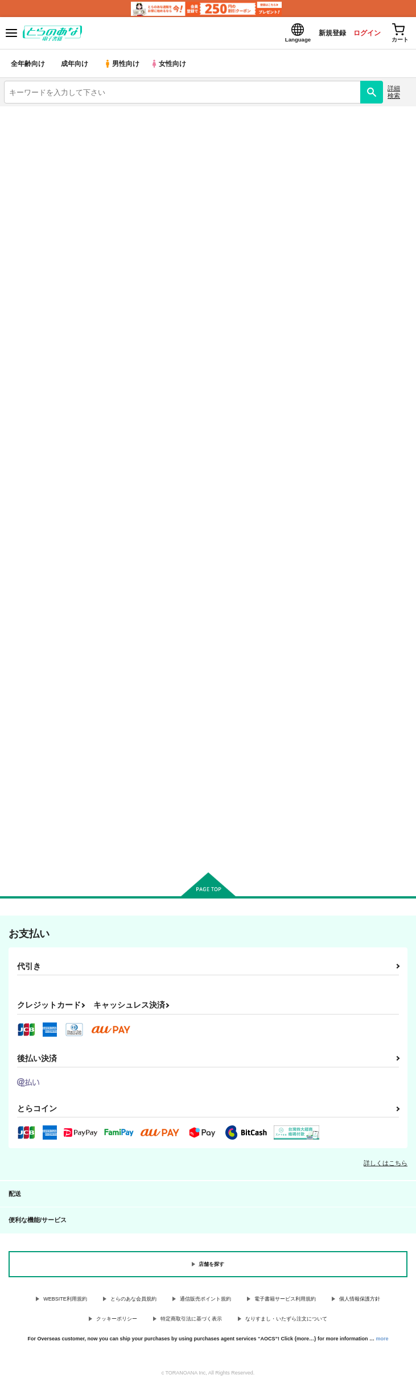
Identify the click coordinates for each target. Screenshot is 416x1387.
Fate (312, 201)
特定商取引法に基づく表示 (191, 1320)
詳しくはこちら (385, 1164)
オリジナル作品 (104, 174)
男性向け (123, 65)
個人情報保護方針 (359, 1300)
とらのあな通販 (312, 229)
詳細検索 (394, 93)
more (382, 1340)
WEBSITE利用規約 (65, 1300)
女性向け (171, 65)
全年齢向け (28, 65)
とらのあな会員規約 (133, 1300)
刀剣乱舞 (104, 229)
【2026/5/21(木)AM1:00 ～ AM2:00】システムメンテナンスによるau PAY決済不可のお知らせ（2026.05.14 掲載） (200, 121)
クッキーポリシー (116, 1320)
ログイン (359, 33)
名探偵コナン (103, 201)
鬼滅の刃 (312, 174)
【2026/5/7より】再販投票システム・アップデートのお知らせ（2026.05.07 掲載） (152, 151)
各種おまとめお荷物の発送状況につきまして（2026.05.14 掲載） (125, 136)
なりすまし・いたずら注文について (286, 1320)
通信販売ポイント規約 (205, 1300)
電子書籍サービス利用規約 (285, 1300)
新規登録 (321, 33)
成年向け (75, 65)
